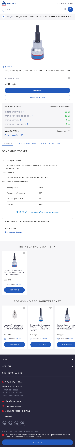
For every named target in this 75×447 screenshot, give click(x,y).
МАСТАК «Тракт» (13, 120)
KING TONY (7, 67)
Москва (7, 417)
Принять (37, 442)
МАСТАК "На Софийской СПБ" (19, 116)
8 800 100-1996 (64, 4)
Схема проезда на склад (16, 411)
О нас (37, 360)
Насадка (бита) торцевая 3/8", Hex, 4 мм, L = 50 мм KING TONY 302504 (43, 17)
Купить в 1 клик (37, 97)
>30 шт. (18, 284)
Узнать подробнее (14, 135)
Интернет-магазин (14, 112)
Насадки (10, 17)
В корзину (37, 90)
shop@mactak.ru (11, 401)
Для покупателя (37, 373)
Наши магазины (11, 406)
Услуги (37, 366)
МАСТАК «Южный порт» (16, 124)
